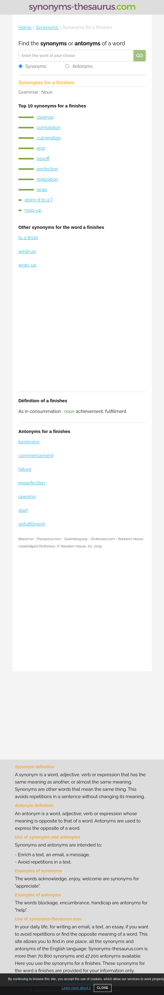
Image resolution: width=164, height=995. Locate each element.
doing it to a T (39, 200)
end (41, 148)
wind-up (27, 251)
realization (47, 179)
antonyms (87, 43)
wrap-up (27, 265)
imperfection (32, 483)
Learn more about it (76, 988)
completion (49, 127)
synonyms (53, 43)
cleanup (45, 117)
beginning (29, 442)
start (23, 510)
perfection (47, 169)
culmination (49, 138)
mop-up (33, 210)
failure (25, 469)
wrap (42, 189)
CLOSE (102, 988)
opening (27, 496)
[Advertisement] (82, 334)
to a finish (28, 237)
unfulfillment (32, 524)
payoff (43, 158)
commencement (36, 455)
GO (139, 55)
